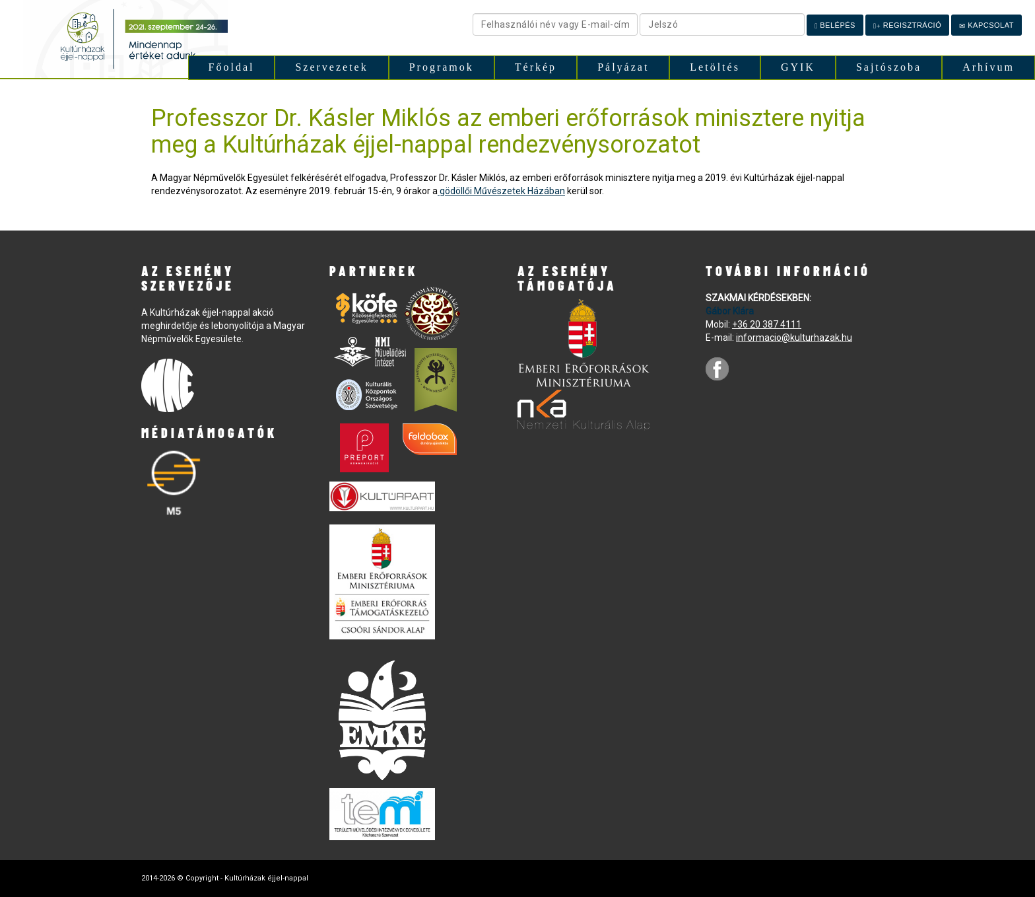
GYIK (798, 67)
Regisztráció (907, 25)
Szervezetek (331, 67)
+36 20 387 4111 (766, 324)
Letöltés (715, 67)
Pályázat (623, 67)
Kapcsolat (986, 25)
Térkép (535, 67)
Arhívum (988, 67)
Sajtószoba (888, 67)
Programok (441, 67)
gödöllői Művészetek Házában (501, 191)
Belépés (835, 25)
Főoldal (232, 67)
